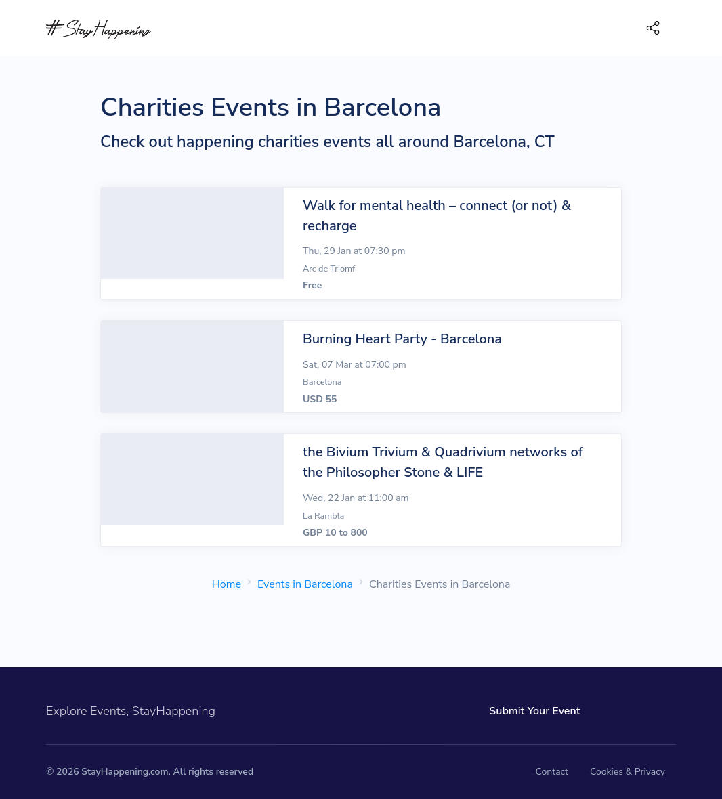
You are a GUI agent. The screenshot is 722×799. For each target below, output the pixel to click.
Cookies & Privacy (627, 771)
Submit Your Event (534, 711)
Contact (552, 771)
